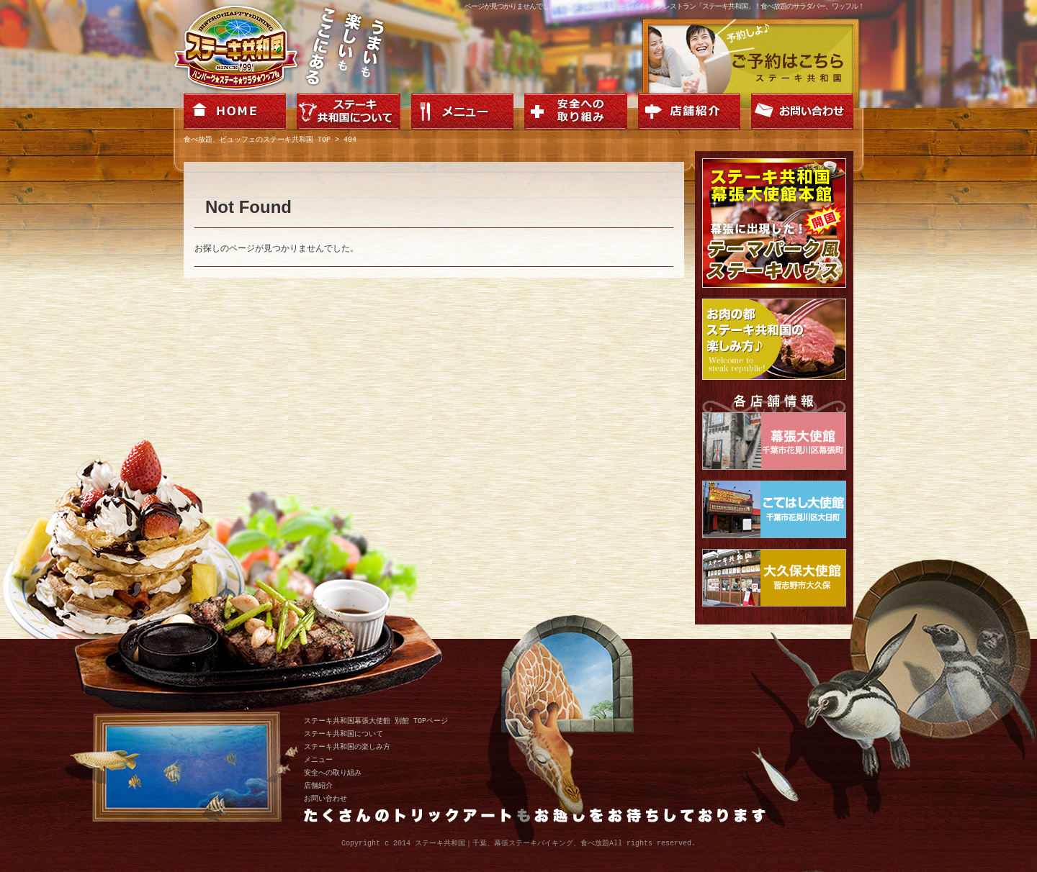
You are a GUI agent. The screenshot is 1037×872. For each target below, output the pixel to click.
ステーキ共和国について (343, 734)
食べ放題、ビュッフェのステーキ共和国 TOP (257, 140)
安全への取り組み (333, 773)
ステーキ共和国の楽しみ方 (347, 747)
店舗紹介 (318, 786)
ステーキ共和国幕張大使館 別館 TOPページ (376, 721)
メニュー (318, 760)
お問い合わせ (325, 799)
